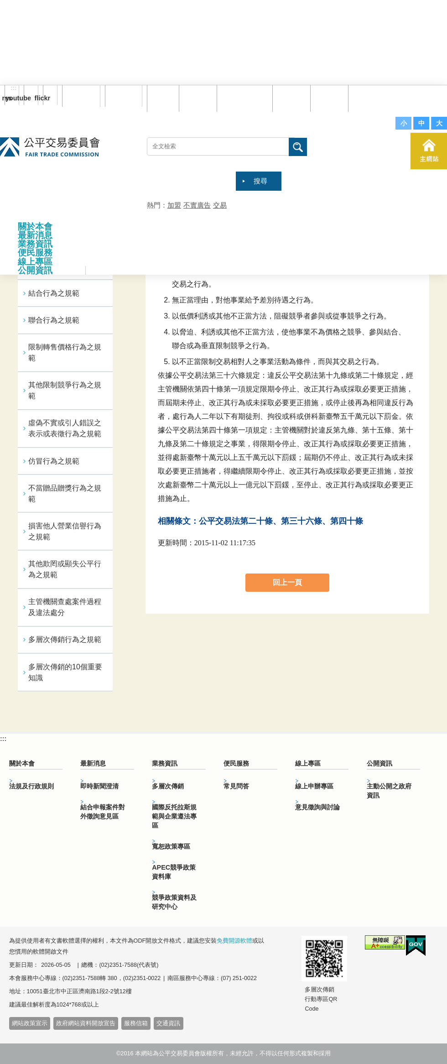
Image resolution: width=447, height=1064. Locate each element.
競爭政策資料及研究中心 (174, 902)
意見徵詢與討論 (317, 807)
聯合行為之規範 (53, 320)
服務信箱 (368, 97)
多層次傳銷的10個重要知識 (65, 672)
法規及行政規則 (31, 786)
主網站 (429, 151)
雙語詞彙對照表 (246, 97)
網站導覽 (199, 97)
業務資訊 (35, 244)
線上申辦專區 (314, 786)
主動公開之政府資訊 (389, 790)
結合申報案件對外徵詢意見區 (102, 811)
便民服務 (35, 252)
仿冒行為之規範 (53, 461)
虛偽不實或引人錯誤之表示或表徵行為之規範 (64, 428)
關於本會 (35, 226)
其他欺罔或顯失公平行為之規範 (64, 569)
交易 (220, 205)
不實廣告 (197, 205)
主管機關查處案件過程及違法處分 (64, 607)
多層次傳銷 (168, 786)
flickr (46, 98)
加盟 (174, 205)
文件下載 (331, 97)
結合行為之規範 (53, 293)
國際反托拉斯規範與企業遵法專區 (174, 816)
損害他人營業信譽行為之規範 (64, 531)
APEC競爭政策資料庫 (174, 872)
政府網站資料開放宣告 (85, 1023)
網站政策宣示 (29, 1023)
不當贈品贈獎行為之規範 (64, 493)
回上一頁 (287, 582)
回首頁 (164, 97)
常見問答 (293, 97)
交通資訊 (168, 1023)
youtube (27, 98)
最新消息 (35, 235)
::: (13, 88)
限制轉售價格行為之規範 (64, 352)
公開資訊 (35, 270)
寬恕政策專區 (171, 846)
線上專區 (35, 261)
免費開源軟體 (234, 941)
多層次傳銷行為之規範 (64, 639)
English (120, 95)
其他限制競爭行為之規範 (64, 390)
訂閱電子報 (81, 95)
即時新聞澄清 (99, 786)
